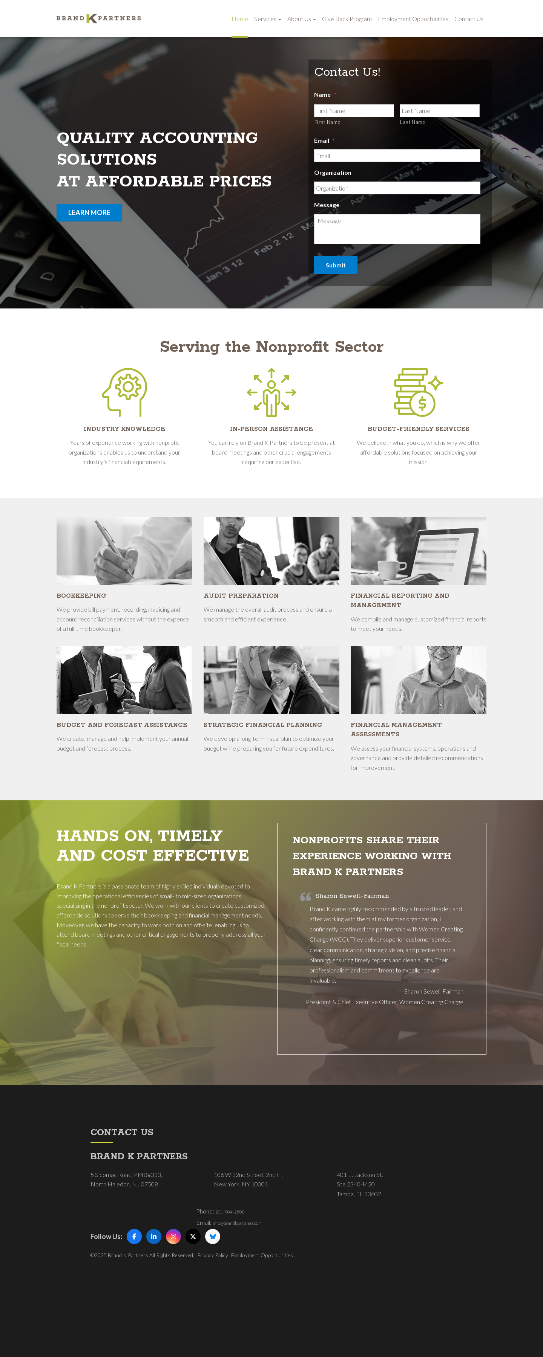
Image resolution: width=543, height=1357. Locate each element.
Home (240, 18)
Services (267, 18)
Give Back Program (347, 18)
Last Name (412, 124)
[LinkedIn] (153, 1296)
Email (324, 141)
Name (325, 95)
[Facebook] (134, 1296)
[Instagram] (173, 1296)
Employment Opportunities (413, 18)
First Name (327, 124)
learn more (89, 212)
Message (326, 206)
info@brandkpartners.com (246, 1282)
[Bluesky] (212, 1296)
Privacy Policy (212, 1315)
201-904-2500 (234, 1271)
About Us (301, 18)
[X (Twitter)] (193, 1296)
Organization (332, 174)
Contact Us (468, 18)
